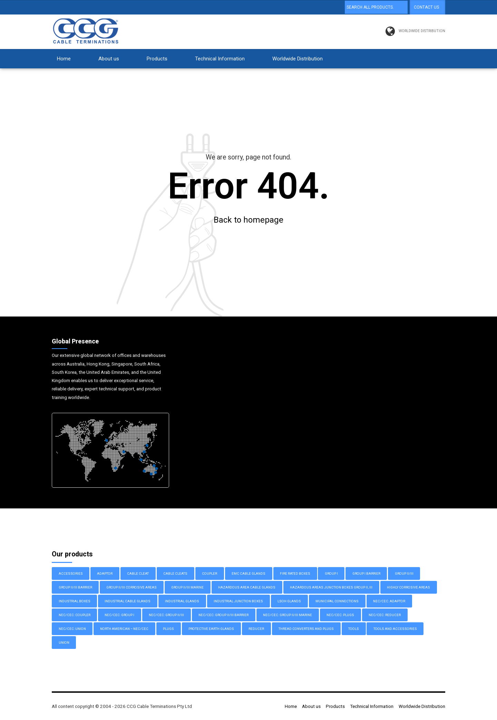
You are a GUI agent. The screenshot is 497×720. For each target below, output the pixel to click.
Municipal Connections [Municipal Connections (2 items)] (337, 601)
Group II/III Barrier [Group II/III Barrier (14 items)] (75, 588)
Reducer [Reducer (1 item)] (256, 629)
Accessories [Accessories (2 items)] (71, 574)
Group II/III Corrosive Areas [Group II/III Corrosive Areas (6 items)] (131, 588)
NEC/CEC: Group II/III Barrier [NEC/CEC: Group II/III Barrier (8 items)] (223, 615)
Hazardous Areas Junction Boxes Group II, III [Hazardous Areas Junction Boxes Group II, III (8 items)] (331, 588)
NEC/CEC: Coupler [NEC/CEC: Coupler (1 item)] (74, 615)
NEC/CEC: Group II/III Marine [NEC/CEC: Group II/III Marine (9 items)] (287, 615)
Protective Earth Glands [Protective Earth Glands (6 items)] (211, 629)
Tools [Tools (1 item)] (353, 629)
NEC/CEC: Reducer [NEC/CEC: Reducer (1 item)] (385, 615)
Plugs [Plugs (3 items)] (168, 629)
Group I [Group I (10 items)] (331, 574)
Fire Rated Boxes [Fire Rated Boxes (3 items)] (295, 574)
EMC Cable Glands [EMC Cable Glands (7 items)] (248, 574)
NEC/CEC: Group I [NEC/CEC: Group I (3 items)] (119, 615)
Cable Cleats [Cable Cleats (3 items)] (175, 574)
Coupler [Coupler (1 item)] (209, 574)
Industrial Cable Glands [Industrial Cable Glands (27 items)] (127, 601)
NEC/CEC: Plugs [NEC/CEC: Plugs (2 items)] (340, 615)
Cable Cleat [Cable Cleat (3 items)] (138, 574)
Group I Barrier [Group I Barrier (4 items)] (366, 574)
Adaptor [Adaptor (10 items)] (105, 574)
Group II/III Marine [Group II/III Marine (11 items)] (187, 588)
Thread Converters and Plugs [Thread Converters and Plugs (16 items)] (306, 629)
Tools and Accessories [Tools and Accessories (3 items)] (395, 629)
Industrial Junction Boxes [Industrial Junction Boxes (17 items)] (238, 601)
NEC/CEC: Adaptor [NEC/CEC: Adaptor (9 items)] (389, 601)
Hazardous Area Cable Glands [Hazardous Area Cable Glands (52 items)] (246, 588)
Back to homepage (248, 220)
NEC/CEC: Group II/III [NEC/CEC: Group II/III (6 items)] (166, 615)
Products (157, 59)
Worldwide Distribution (297, 59)
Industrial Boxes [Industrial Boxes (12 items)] (74, 601)
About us (108, 59)
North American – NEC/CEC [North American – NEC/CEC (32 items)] (124, 629)
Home (64, 59)
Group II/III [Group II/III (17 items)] (404, 574)
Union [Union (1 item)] (64, 643)
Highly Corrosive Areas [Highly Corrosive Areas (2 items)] (408, 588)
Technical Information (220, 59)
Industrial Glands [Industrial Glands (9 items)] (182, 601)
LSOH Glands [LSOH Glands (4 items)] (289, 601)
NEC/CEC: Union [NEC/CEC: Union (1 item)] (72, 629)
